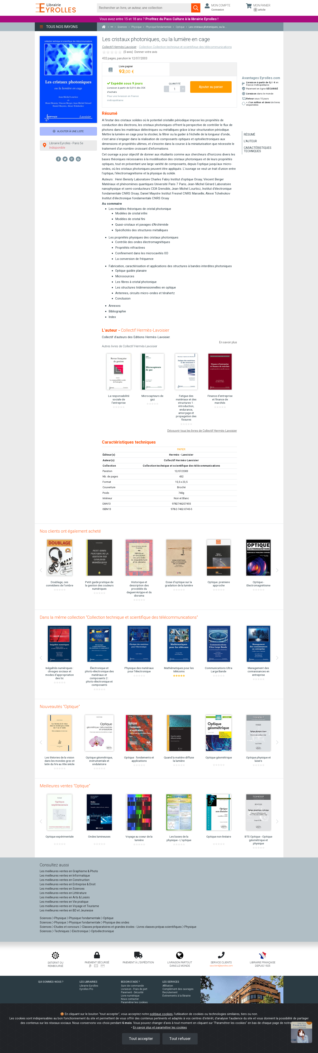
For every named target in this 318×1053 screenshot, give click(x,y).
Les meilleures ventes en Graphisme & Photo (69, 871)
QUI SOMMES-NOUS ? (50, 981)
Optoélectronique (102, 931)
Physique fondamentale (84, 918)
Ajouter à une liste (68, 131)
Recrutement (170, 992)
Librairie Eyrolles (89, 985)
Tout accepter (141, 1038)
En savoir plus (228, 342)
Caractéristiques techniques (257, 149)
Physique (60, 918)
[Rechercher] (144, 7)
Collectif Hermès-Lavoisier (119, 47)
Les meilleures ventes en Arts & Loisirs (65, 897)
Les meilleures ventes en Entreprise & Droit (68, 884)
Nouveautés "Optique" (60, 706)
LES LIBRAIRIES (88, 981)
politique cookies (161, 1014)
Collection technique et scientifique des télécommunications (181, 465)
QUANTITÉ (174, 83)
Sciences (46, 918)
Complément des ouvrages (177, 989)
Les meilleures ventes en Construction (64, 880)
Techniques (61, 931)
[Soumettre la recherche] (195, 7)
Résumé (249, 134)
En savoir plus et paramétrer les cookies (160, 1027)
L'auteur (250, 141)
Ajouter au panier (211, 87)
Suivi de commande (132, 985)
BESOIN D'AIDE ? (130, 981)
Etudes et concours (66, 926)
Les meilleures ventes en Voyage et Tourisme (69, 906)
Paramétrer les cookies (134, 1002)
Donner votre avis (145, 52)
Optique (108, 918)
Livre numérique (130, 995)
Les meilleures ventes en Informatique (65, 875)
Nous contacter (130, 999)
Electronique (80, 931)
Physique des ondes (116, 922)
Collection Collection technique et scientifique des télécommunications (185, 47)
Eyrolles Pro (86, 989)
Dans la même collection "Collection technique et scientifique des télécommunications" (119, 617)
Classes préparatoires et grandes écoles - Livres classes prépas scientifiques (132, 926)
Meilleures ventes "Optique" (65, 785)
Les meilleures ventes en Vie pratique (64, 901)
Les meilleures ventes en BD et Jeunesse (66, 910)
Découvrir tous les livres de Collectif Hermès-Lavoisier (202, 430)
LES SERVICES (170, 981)
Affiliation (167, 985)
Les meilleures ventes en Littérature (63, 893)
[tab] (135, 69)
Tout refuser (180, 1038)
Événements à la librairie (176, 995)
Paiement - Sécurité (132, 992)
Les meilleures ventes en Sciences (62, 888)
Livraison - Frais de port (134, 989)
